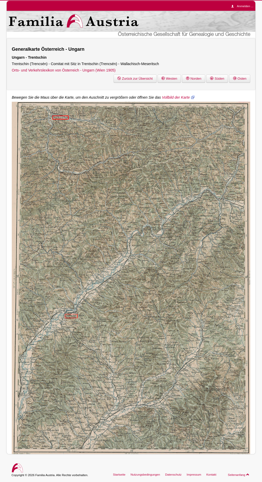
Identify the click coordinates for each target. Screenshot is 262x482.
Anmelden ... (243, 6)
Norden (193, 78)
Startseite (119, 474)
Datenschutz (173, 474)
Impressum (194, 474)
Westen (169, 78)
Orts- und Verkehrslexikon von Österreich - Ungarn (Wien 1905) (64, 70)
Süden (217, 78)
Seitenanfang (238, 474)
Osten (239, 78)
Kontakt (211, 474)
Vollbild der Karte (176, 97)
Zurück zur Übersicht (135, 78)
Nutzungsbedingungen (145, 474)
